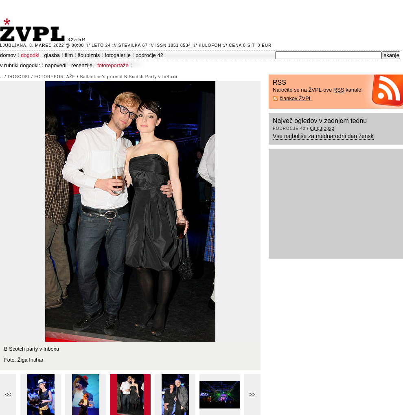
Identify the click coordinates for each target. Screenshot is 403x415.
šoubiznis (89, 55)
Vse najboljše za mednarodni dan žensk (323, 136)
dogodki (30, 55)
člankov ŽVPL (296, 98)
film (69, 55)
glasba (52, 55)
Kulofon (210, 45)
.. (1, 77)
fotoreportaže (113, 65)
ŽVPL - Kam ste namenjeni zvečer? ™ (34, 30)
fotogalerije (118, 55)
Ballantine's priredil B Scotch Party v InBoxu (128, 77)
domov (8, 55)
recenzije (81, 65)
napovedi (55, 65)
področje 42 (149, 55)
